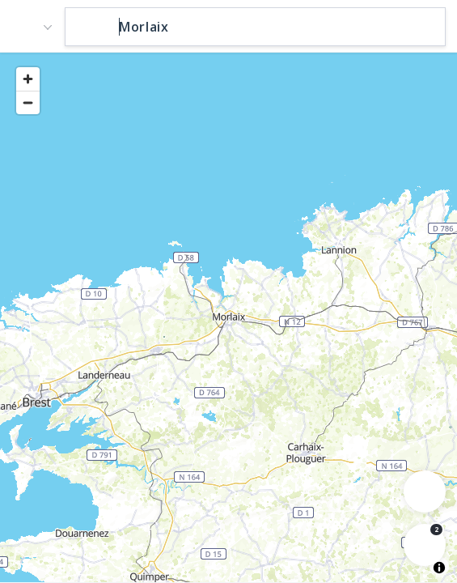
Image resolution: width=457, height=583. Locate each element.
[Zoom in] (28, 79)
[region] (228, 316)
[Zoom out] (28, 102)
